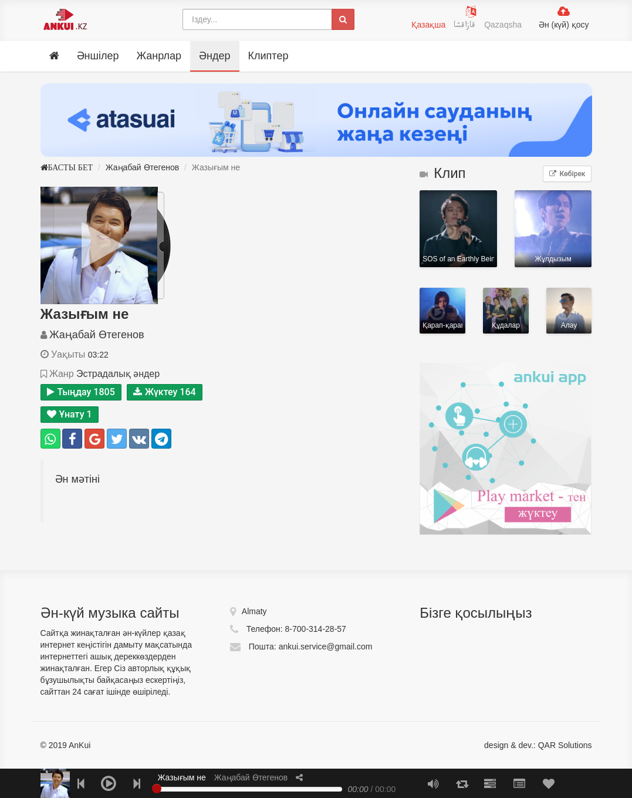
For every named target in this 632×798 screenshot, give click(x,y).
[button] (299, 777)
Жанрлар (158, 56)
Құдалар (506, 311)
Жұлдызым (553, 229)
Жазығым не (182, 777)
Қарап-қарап (442, 311)
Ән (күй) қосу (564, 24)
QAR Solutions (565, 745)
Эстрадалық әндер (118, 374)
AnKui (78, 745)
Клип (442, 173)
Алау (569, 311)
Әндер (214, 56)
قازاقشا (466, 26)
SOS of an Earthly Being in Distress (458, 229)
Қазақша (428, 24)
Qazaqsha (503, 24)
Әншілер (98, 56)
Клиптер (268, 56)
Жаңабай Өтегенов (142, 167)
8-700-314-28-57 (315, 629)
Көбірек (567, 174)
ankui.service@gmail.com (326, 646)
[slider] (156, 788)
